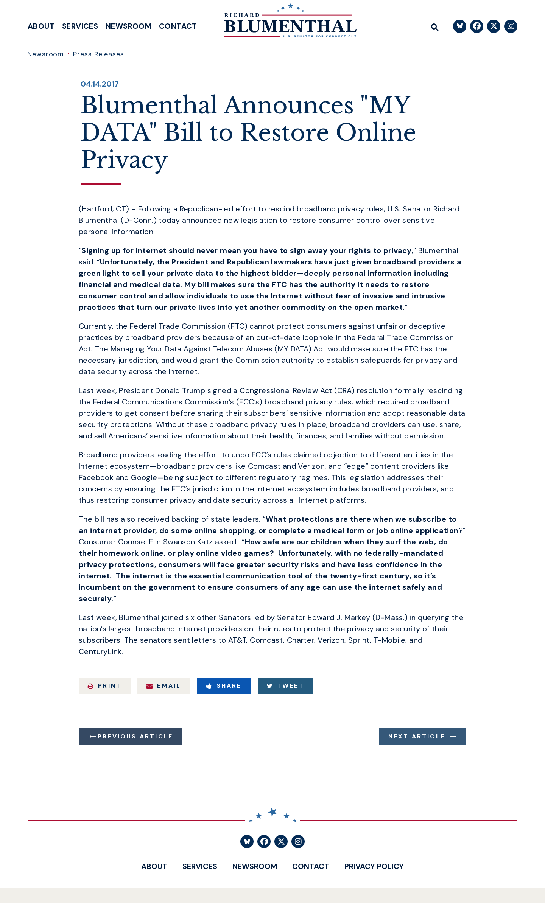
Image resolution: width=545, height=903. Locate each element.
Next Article (416, 736)
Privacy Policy (374, 866)
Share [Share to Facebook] (223, 686)
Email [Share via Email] (163, 686)
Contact (178, 26)
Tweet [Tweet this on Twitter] (285, 686)
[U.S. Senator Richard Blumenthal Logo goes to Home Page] (285, 22)
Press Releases (98, 54)
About (41, 26)
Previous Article (135, 736)
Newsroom (128, 26)
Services (80, 26)
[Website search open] (435, 26)
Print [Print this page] (104, 686)
